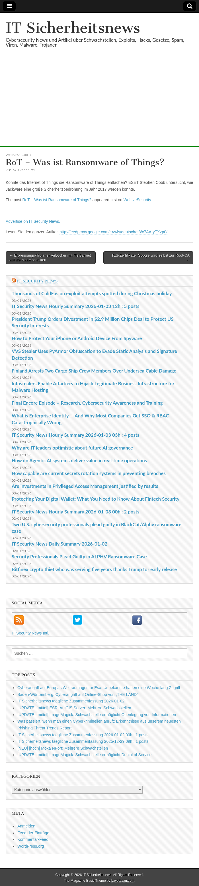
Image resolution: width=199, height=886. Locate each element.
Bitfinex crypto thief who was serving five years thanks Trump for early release (94, 569)
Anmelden (26, 826)
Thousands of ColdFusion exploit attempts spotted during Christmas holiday (92, 293)
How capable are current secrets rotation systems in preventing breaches (89, 473)
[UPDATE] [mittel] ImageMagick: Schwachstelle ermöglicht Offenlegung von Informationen (96, 714)
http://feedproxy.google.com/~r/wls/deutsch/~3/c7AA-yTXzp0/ (113, 232)
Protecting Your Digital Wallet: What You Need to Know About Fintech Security (95, 499)
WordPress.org (30, 846)
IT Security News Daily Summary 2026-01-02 (59, 544)
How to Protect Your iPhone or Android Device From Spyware (77, 338)
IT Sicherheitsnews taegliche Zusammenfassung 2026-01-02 (70, 701)
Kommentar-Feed (32, 839)
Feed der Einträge (33, 833)
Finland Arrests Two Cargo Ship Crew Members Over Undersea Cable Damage (94, 371)
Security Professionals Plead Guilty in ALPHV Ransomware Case (79, 557)
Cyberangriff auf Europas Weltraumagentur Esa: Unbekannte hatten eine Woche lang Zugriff (98, 687)
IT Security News (37, 281)
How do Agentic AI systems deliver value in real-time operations (79, 460)
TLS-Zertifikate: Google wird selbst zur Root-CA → (150, 257)
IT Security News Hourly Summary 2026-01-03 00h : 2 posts (75, 512)
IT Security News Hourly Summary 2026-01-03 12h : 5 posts (75, 306)
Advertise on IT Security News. (33, 221)
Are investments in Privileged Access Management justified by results (85, 486)
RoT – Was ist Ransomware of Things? (56, 199)
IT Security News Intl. (30, 633)
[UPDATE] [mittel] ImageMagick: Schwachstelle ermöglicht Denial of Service (84, 754)
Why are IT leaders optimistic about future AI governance (72, 448)
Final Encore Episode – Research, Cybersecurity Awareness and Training (87, 403)
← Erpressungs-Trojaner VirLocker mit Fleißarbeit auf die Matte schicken (50, 257)
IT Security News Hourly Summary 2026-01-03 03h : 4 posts (75, 435)
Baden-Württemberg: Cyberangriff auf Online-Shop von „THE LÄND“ (77, 694)
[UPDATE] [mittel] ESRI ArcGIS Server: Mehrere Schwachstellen (74, 708)
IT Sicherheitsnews (73, 28)
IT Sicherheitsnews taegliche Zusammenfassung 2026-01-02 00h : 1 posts (82, 735)
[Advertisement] (99, 107)
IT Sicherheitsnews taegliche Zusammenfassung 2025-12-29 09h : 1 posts (82, 741)
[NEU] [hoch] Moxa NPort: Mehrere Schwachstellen (62, 748)
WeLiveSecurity (19, 155)
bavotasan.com (122, 881)
